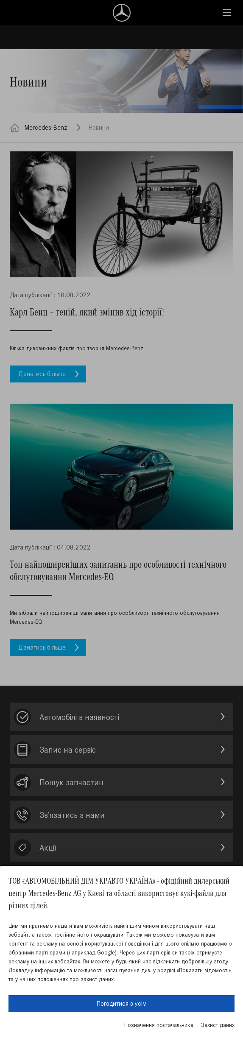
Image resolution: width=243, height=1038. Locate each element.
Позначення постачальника (158, 1025)
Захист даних (218, 1025)
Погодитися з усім (121, 1003)
